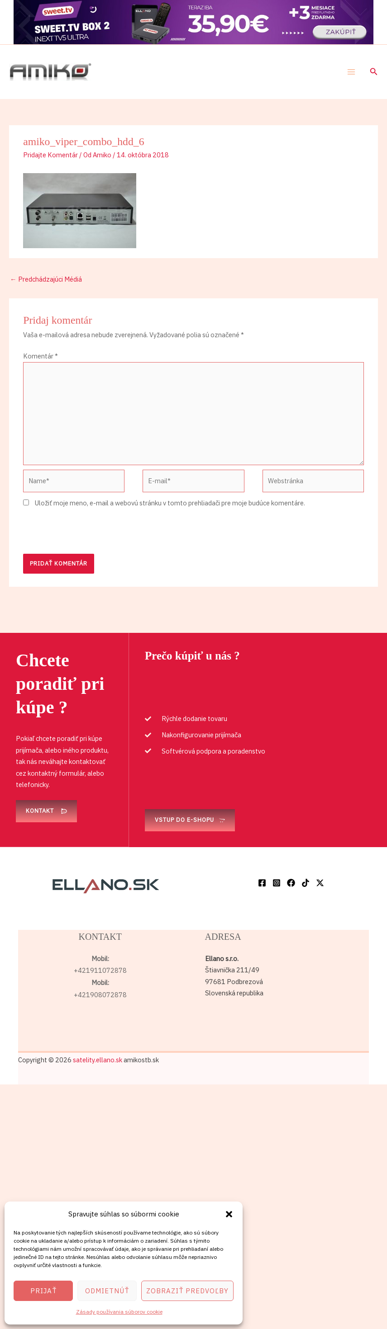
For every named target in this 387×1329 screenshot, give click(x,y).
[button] (229, 1214)
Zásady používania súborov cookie (119, 1311)
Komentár (40, 356)
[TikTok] (305, 882)
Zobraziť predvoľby (187, 1291)
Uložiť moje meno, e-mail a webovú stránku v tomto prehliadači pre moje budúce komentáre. (170, 503)
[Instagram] (276, 882)
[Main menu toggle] (351, 71)
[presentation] (92, 531)
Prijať (43, 1291)
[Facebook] (262, 882)
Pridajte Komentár (50, 155)
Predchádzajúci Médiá (46, 279)
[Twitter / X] (320, 882)
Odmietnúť (107, 1291)
